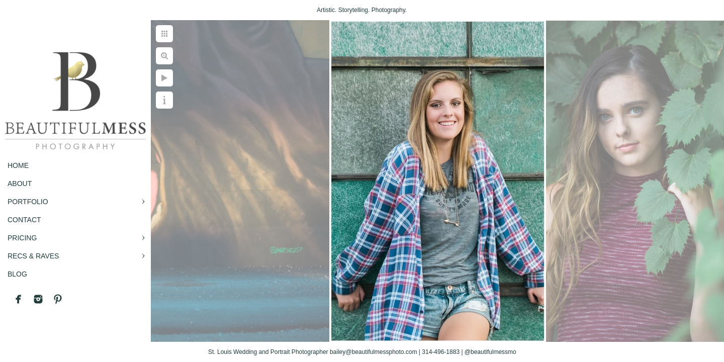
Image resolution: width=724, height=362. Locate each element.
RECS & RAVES (33, 256)
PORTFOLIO (28, 202)
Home (18, 165)
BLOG (17, 274)
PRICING (22, 238)
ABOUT (20, 183)
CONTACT (24, 220)
